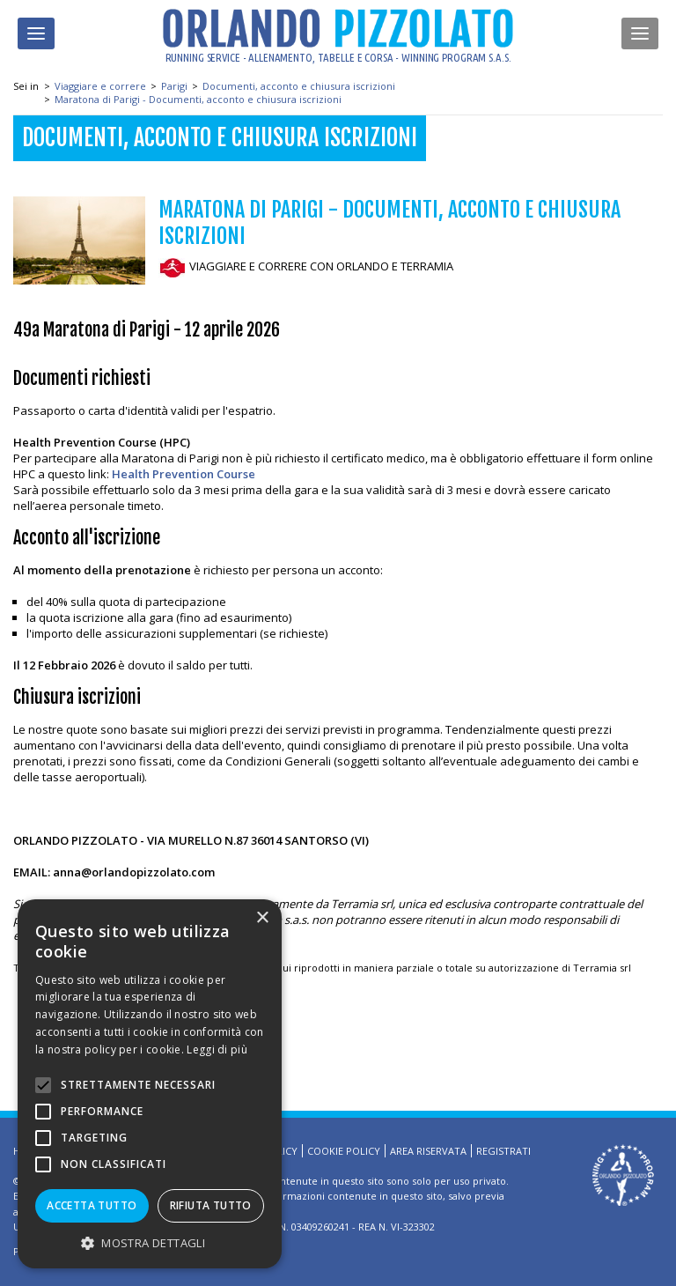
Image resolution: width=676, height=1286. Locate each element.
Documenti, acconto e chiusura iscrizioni (298, 85)
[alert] (150, 1083)
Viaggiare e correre (100, 85)
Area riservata (428, 1150)
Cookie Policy (343, 1150)
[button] (149, 1242)
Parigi (174, 85)
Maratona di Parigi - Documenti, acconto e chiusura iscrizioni (198, 99)
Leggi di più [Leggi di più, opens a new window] (217, 1049)
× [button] (261, 918)
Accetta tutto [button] (91, 1205)
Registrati (503, 1150)
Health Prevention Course (183, 474)
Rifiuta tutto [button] (211, 1205)
